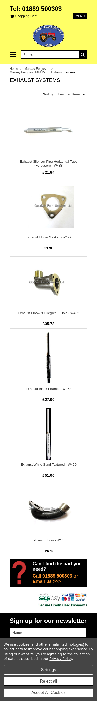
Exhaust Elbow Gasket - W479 (48, 237)
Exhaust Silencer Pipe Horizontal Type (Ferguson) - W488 (48, 163)
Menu (80, 16)
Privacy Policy (60, 658)
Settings (48, 670)
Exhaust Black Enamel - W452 (48, 389)
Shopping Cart (26, 16)
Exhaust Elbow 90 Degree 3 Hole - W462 (48, 313)
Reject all (48, 681)
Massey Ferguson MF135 (27, 72)
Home (14, 69)
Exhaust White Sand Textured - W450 (48, 464)
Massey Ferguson (37, 69)
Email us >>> (47, 581)
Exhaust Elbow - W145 (49, 540)
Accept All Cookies (48, 692)
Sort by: (48, 94)
